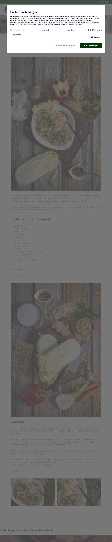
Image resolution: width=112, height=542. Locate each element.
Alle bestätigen (91, 45)
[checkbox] (11, 30)
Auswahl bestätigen (65, 45)
